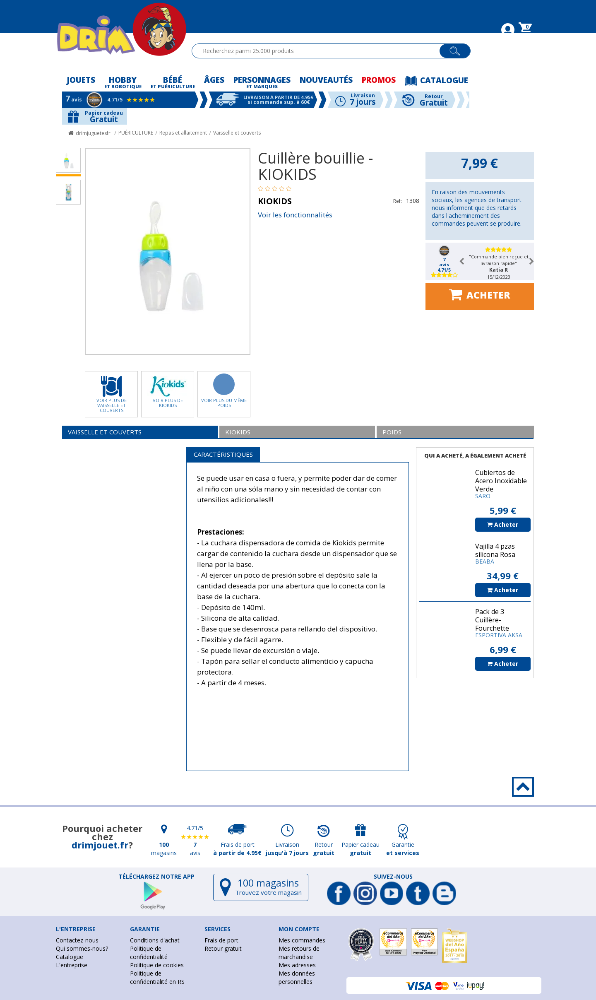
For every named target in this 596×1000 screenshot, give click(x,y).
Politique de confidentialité (149, 953)
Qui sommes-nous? (82, 948)
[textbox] (319, 51)
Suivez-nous (393, 877)
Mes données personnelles (297, 977)
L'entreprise (71, 965)
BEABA (484, 561)
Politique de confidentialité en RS (157, 977)
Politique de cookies (157, 965)
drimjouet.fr (100, 845)
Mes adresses (297, 965)
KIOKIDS (275, 201)
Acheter (479, 294)
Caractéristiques (223, 454)
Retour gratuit (223, 948)
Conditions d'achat (155, 940)
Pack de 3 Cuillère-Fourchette (492, 620)
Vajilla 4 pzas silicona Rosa (495, 550)
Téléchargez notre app (156, 877)
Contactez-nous (77, 940)
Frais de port (221, 940)
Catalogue (69, 957)
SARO (482, 496)
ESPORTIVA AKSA (498, 635)
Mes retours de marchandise (299, 953)
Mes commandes (302, 940)
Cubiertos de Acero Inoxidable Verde (501, 481)
